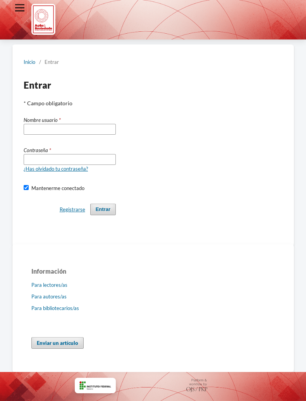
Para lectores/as (49, 285)
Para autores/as (49, 296)
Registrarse (72, 209)
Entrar (103, 209)
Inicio (29, 62)
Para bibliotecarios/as (55, 308)
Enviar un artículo (57, 343)
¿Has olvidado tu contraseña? (56, 169)
